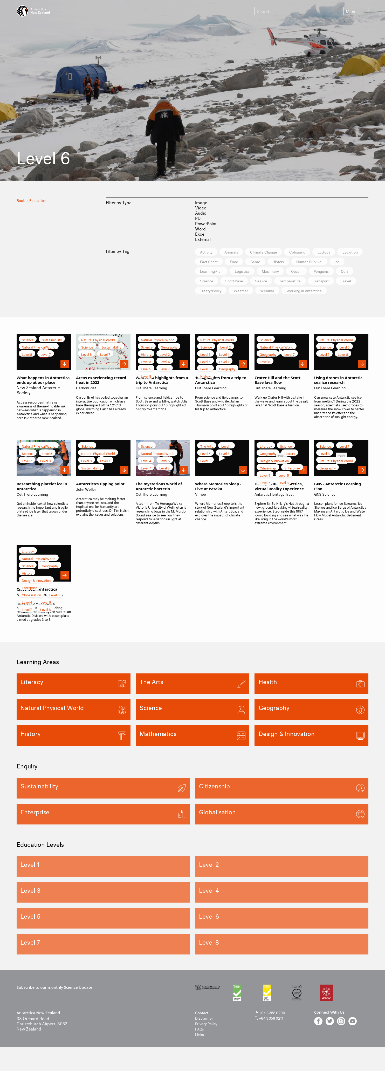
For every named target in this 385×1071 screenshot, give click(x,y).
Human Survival (216, 272)
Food (273, 262)
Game (298, 262)
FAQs (200, 1040)
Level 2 (165, 366)
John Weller (87, 500)
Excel (200, 233)
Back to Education (34, 199)
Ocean (207, 282)
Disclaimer (205, 1029)
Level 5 (146, 381)
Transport (250, 292)
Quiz (264, 282)
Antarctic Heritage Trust (277, 505)
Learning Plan (278, 272)
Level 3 (146, 373)
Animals (237, 252)
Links (200, 1045)
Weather (347, 292)
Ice (248, 272)
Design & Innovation (274, 472)
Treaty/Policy (312, 292)
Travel (279, 292)
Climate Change (275, 252)
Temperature (213, 292)
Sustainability (52, 351)
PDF (199, 217)
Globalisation (31, 607)
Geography (169, 359)
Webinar (209, 302)
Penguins (236, 282)
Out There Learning (154, 399)
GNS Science (326, 505)
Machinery (347, 272)
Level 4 (165, 373)
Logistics (314, 272)
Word (200, 228)
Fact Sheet (243, 262)
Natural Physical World (39, 359)
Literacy (266, 458)
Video (200, 207)
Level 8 (27, 366)
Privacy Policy (208, 1035)
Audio (200, 212)
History (325, 262)
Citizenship (268, 479)
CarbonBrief (87, 399)
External (203, 238)
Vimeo (201, 505)
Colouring (314, 252)
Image (201, 202)
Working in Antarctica (252, 302)
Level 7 (45, 366)
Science (290, 282)
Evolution (210, 262)
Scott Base (323, 282)
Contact (202, 1024)
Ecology (345, 252)
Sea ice (355, 282)
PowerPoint (206, 223)
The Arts (206, 458)
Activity (208, 252)
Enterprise (292, 479)
